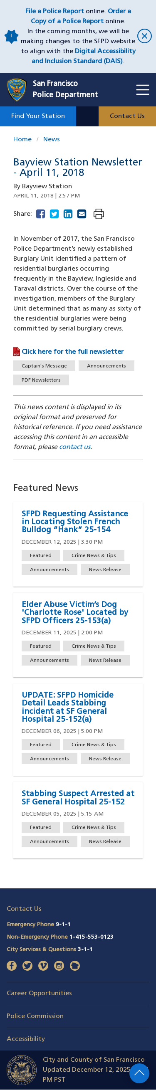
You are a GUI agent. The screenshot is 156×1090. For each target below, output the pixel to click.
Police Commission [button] (35, 1016)
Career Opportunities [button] (39, 993)
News (51, 139)
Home (22, 139)
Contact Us (127, 116)
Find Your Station (38, 116)
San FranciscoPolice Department (65, 89)
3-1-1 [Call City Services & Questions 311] (85, 950)
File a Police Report (54, 11)
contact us (74, 447)
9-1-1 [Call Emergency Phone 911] (63, 925)
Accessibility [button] (26, 1039)
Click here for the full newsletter (73, 352)
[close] (143, 37)
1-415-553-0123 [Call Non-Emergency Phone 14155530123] (91, 937)
